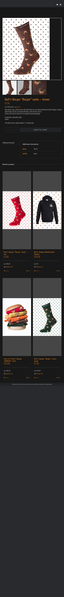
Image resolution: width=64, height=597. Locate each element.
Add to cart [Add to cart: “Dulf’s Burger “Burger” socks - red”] (7, 271)
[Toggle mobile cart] (57, 4)
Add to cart (40, 130)
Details (29, 271)
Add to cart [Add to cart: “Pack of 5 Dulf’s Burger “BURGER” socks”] (7, 377)
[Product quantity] (11, 130)
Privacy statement (25, 384)
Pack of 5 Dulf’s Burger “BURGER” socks (13, 360)
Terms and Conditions (35, 384)
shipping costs (17, 107)
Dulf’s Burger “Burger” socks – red (16, 253)
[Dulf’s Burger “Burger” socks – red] (17, 208)
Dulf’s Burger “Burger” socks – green (46, 360)
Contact (30, 384)
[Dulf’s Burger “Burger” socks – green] (47, 315)
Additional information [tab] (8, 143)
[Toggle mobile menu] (61, 4)
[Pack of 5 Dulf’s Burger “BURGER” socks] (17, 315)
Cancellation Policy (42, 384)
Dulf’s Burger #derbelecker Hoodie (44, 253)
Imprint (21, 384)
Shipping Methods (49, 384)
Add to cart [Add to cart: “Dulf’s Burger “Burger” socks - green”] (37, 377)
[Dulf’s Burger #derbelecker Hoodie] (47, 208)
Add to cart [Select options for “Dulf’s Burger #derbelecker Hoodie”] (37, 271)
